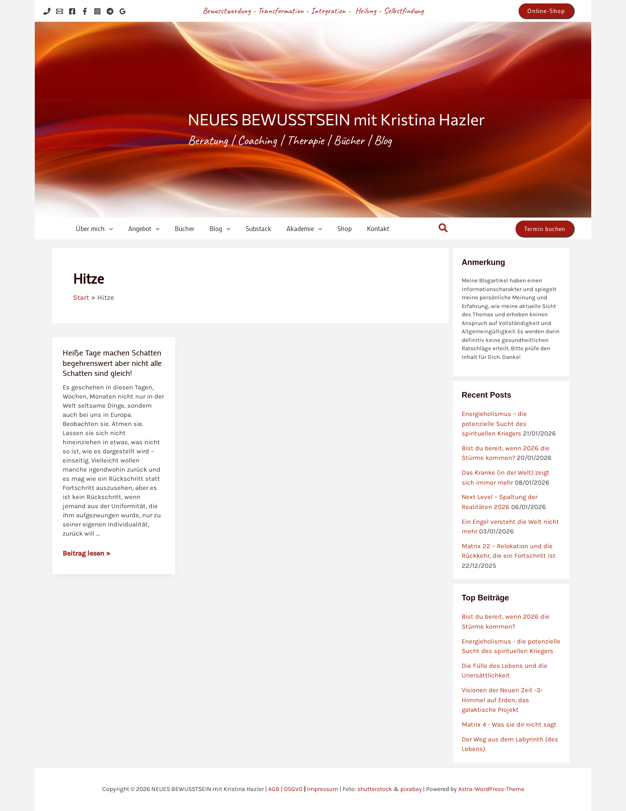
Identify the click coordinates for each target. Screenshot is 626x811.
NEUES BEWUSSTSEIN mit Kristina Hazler (336, 118)
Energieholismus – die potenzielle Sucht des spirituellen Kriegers (494, 423)
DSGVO (292, 789)
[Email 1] (59, 11)
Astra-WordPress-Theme (491, 789)
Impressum (322, 789)
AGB (273, 789)
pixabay (411, 789)
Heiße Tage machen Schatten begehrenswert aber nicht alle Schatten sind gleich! (112, 362)
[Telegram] (110, 11)
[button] (546, 10)
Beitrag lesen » (86, 553)
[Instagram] (97, 11)
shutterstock (374, 789)
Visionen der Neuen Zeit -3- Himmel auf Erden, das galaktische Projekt (502, 700)
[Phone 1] (46, 11)
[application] (104, 229)
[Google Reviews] (122, 11)
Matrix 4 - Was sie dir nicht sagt (509, 724)
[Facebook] (72, 11)
